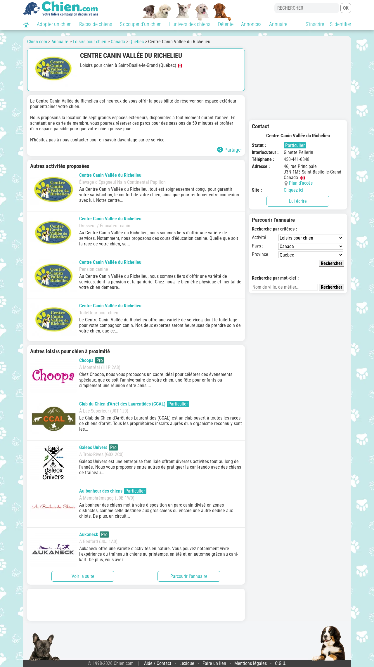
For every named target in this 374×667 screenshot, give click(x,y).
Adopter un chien (54, 24)
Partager (229, 150)
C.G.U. (280, 663)
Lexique (186, 663)
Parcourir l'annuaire (188, 576)
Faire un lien (214, 663)
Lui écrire (298, 201)
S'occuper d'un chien (141, 24)
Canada (118, 41)
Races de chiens (95, 24)
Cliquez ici (293, 190)
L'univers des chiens (189, 24)
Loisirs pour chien (89, 41)
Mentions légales (250, 663)
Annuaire (278, 24)
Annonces (251, 24)
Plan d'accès (301, 183)
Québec (136, 41)
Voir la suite (83, 576)
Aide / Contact (157, 663)
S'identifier (340, 24)
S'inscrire (315, 24)
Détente (225, 24)
